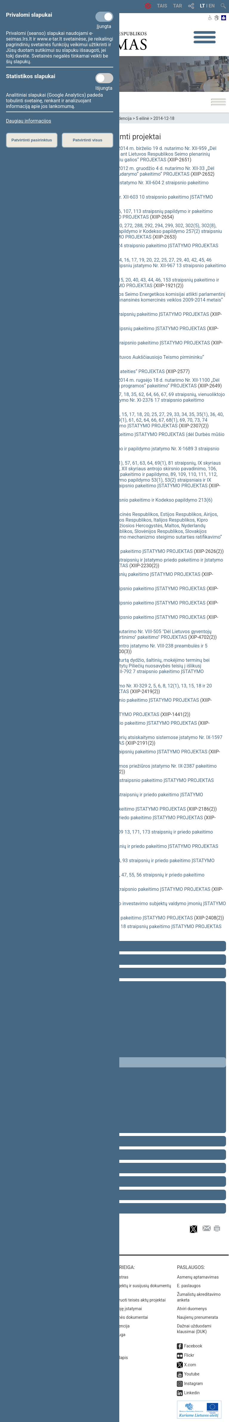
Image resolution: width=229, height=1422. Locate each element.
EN (212, 6)
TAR (177, 6)
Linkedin (191, 1392)
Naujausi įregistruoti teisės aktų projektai (128, 1300)
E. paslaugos (189, 1285)
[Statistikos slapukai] (104, 78)
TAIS (162, 6)
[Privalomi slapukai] (104, 17)
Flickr (189, 1355)
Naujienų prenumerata (197, 1317)
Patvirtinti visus (87, 140)
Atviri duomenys (192, 1308)
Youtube (191, 1374)
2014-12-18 (163, 118)
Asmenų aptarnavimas (198, 1277)
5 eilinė (142, 118)
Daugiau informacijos (28, 121)
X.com (190, 1364)
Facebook (193, 1346)
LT (202, 6)
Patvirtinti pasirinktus (31, 140)
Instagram (193, 1383)
